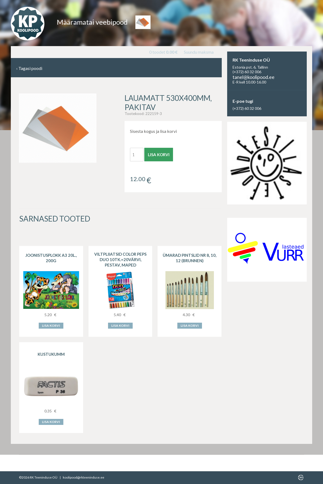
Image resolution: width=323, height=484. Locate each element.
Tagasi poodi (29, 68)
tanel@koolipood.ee (254, 77)
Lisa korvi (158, 154)
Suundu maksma (199, 52)
